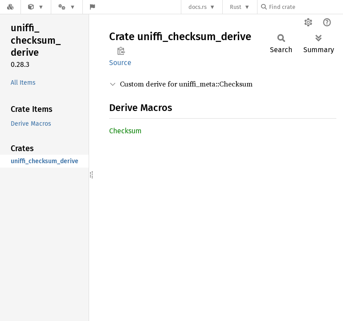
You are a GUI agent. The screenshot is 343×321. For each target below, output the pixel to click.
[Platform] (66, 7)
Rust (235, 7)
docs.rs (197, 7)
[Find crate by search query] (305, 7)
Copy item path (121, 50)
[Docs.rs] (10, 7)
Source (120, 62)
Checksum (125, 131)
